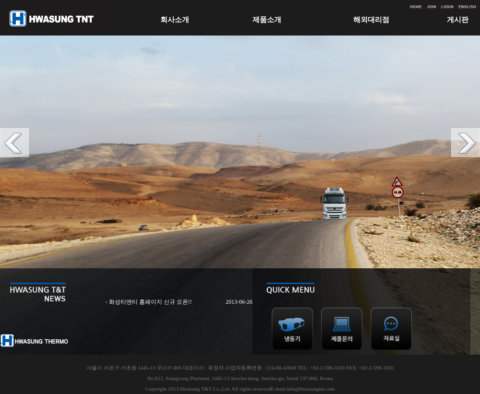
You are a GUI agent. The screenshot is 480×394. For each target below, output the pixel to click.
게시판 (457, 20)
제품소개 (266, 20)
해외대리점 (371, 20)
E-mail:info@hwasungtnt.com (303, 389)
